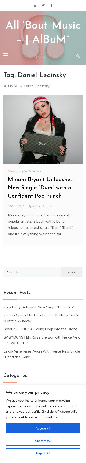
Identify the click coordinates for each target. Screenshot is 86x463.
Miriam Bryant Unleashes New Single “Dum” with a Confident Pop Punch (40, 188)
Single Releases (29, 171)
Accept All (43, 428)
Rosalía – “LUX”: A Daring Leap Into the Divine (40, 329)
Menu (40, 56)
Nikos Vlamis (42, 206)
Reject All (43, 453)
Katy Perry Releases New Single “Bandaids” (39, 307)
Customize (43, 441)
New (11, 171)
